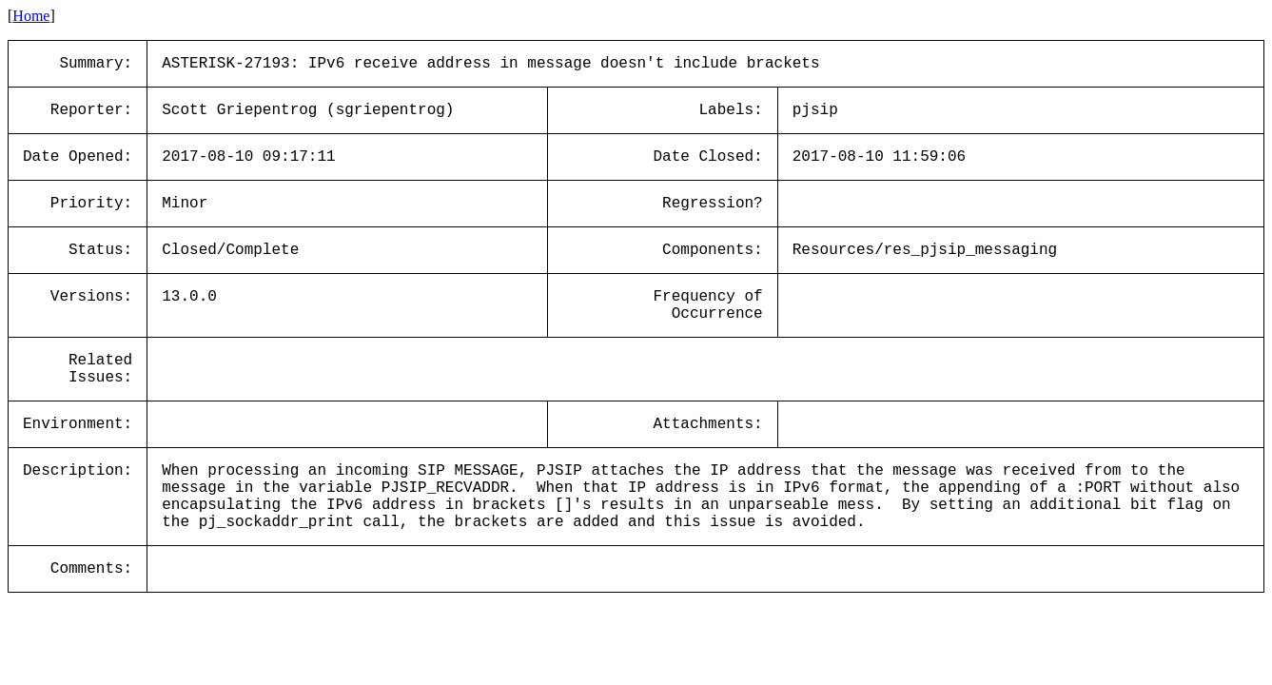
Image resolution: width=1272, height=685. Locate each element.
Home (30, 16)
